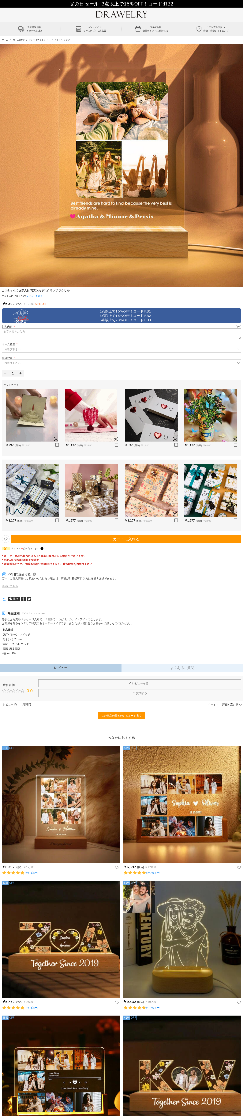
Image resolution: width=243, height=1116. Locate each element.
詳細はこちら (10, 586)
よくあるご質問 (182, 668)
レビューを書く (140, 683)
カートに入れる (126, 538)
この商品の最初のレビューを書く (121, 715)
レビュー (61, 668)
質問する (140, 693)
